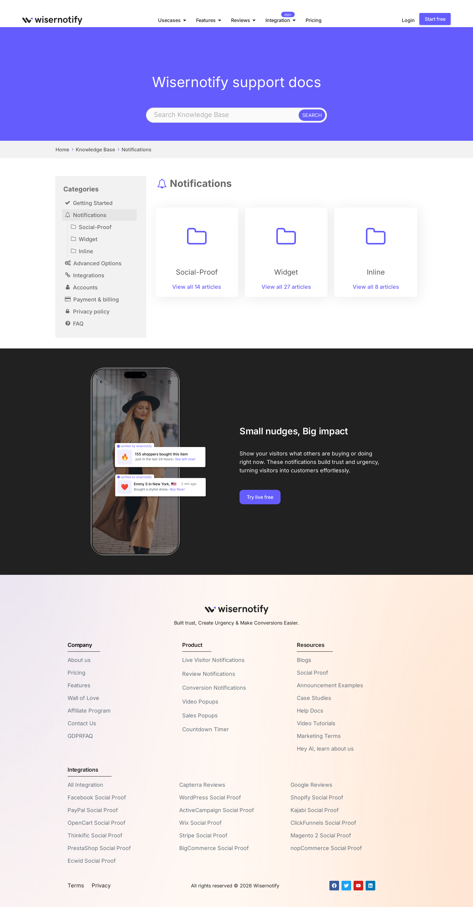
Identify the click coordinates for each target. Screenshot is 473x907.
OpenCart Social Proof (96, 823)
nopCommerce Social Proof (326, 848)
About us (79, 660)
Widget (88, 239)
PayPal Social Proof (93, 810)
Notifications (136, 149)
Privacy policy (91, 311)
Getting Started (93, 203)
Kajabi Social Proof (314, 810)
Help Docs (310, 710)
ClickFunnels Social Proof (323, 823)
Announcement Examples (330, 685)
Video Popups (200, 701)
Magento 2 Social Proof (320, 835)
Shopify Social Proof (316, 797)
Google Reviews (311, 785)
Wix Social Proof (200, 823)
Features (79, 685)
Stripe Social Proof (203, 835)
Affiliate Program (89, 710)
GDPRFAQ (80, 736)
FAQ (78, 323)
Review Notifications (208, 674)
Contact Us (82, 723)
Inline (86, 251)
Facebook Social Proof (97, 797)
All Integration (85, 785)
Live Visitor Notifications (213, 660)
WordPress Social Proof (210, 797)
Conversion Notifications (214, 688)
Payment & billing (96, 299)
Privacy (101, 885)
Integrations (88, 275)
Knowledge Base (95, 149)
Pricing (76, 672)
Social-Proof (95, 227)
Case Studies (314, 698)
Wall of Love (83, 698)
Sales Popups (200, 715)
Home (62, 149)
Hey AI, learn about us (325, 748)
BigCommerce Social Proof (214, 848)
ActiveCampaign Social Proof (216, 810)
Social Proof (312, 672)
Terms (76, 885)
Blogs (304, 660)
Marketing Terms (319, 736)
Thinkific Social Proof (95, 835)
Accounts (85, 287)
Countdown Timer (205, 729)
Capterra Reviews (202, 785)
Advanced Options (97, 263)
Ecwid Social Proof (92, 861)
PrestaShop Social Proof (99, 848)
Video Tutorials (316, 723)
